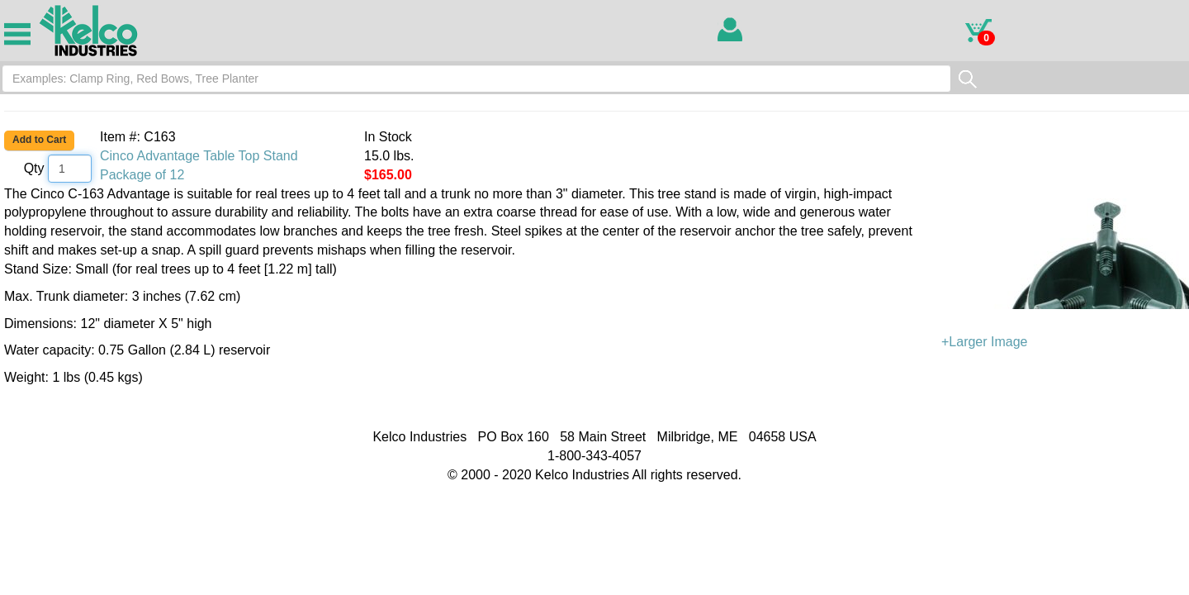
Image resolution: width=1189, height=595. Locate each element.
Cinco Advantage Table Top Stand (199, 156)
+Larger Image (1065, 267)
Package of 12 (142, 175)
